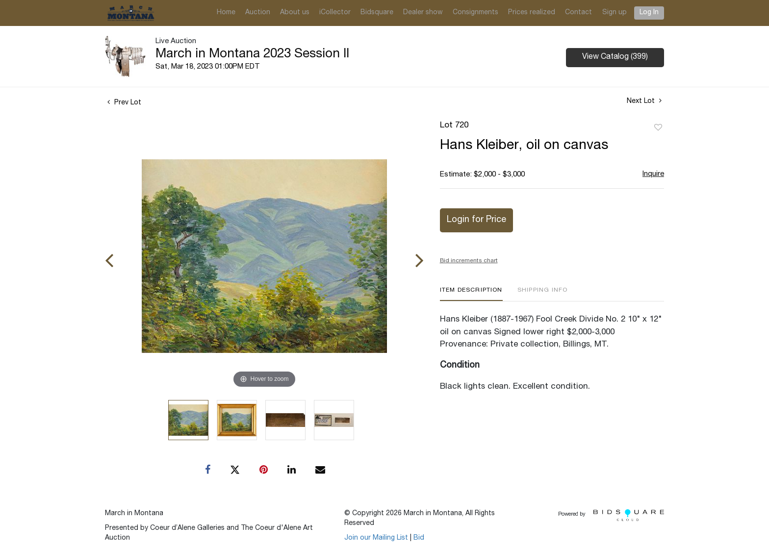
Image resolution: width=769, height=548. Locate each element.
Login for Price (476, 220)
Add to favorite (658, 128)
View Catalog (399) (615, 57)
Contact (578, 12)
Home (226, 12)
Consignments (475, 12)
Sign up (614, 12)
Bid (418, 538)
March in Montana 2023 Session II (252, 54)
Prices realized (531, 12)
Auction (257, 12)
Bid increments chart (469, 261)
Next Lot (644, 101)
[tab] (471, 294)
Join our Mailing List (376, 538)
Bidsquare (376, 12)
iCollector (335, 12)
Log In (649, 12)
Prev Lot (124, 103)
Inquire (653, 174)
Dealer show (423, 12)
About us (294, 12)
